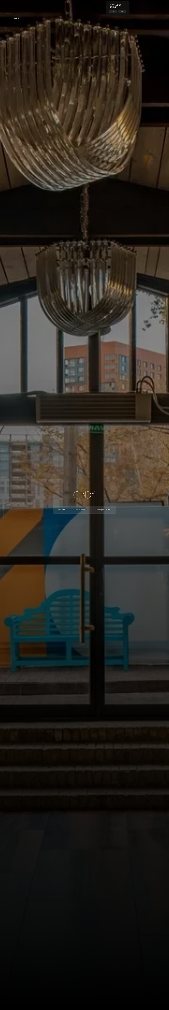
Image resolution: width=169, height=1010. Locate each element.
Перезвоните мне (157, 8)
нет (122, 11)
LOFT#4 (34, 18)
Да (113, 11)
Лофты (25, 18)
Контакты (77, 6)
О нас (69, 7)
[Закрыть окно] (127, 3)
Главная (17, 18)
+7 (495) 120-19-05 (142, 8)
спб (132, 8)
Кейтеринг (61, 6)
